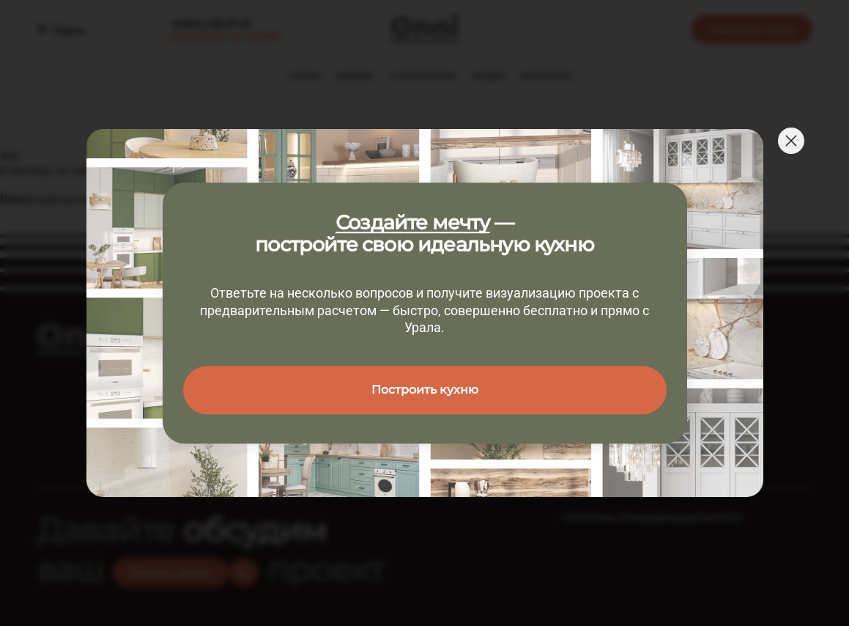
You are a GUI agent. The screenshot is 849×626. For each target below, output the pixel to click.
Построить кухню (424, 390)
